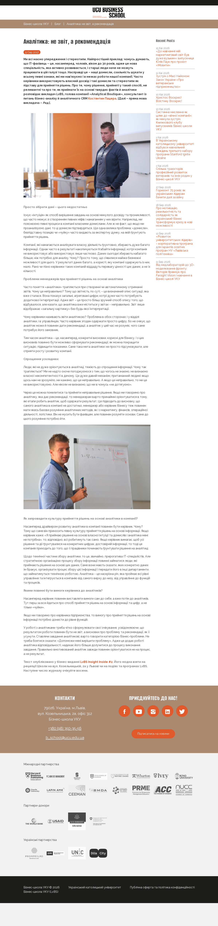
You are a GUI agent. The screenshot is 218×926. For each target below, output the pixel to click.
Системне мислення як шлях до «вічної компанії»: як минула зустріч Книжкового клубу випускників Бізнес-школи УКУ (174, 120)
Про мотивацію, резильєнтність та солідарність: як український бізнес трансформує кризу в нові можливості (174, 216)
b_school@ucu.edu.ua (65, 737)
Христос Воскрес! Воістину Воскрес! (169, 99)
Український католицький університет (94, 887)
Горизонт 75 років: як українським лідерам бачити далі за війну (170, 194)
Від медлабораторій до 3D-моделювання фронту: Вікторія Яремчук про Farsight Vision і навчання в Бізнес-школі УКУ (175, 272)
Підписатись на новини (153, 733)
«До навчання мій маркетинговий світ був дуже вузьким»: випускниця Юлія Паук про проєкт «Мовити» (175, 58)
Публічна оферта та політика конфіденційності (162, 887)
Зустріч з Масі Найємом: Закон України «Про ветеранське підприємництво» (173, 81)
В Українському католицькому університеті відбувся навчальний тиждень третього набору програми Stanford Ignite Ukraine (175, 149)
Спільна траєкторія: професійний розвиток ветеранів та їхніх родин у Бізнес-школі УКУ (174, 174)
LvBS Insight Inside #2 (96, 662)
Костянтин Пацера (102, 98)
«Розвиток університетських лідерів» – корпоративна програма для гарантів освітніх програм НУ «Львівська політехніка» (174, 245)
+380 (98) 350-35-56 (64, 728)
